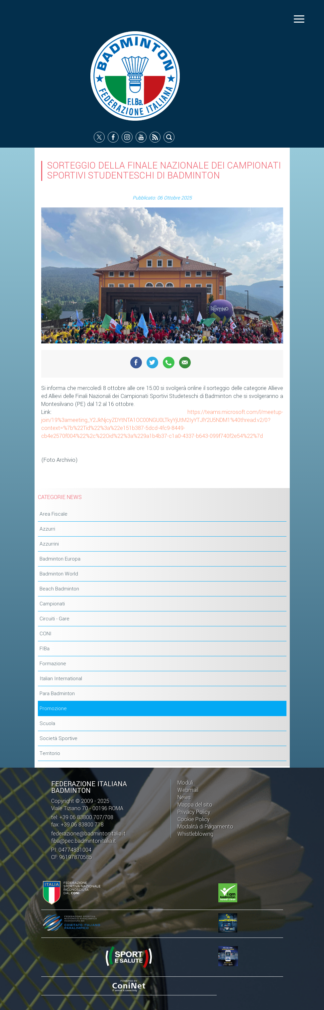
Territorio (50, 754)
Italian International (61, 679)
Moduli (185, 783)
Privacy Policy (193, 812)
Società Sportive (58, 739)
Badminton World (59, 574)
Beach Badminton (59, 589)
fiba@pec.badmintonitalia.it (83, 841)
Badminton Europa (60, 559)
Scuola (47, 724)
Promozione (53, 709)
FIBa (45, 649)
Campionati (52, 604)
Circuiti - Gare (54, 619)
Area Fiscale (53, 514)
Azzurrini (49, 544)
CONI (46, 634)
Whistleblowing (195, 834)
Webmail (187, 790)
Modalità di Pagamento (205, 826)
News (184, 797)
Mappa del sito (194, 805)
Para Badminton (57, 694)
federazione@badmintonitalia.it (88, 833)
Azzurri (47, 529)
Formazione (53, 664)
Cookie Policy (193, 819)
